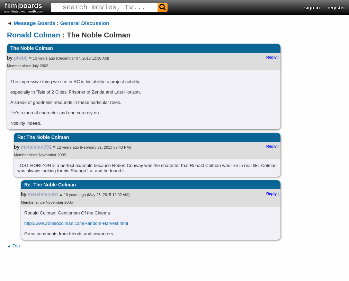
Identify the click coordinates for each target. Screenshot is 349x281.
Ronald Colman (33, 35)
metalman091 (36, 147)
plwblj (21, 58)
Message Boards (34, 23)
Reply (271, 57)
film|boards (23, 7)
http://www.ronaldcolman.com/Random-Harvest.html (76, 223)
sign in (312, 7)
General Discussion (84, 23)
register (336, 7)
